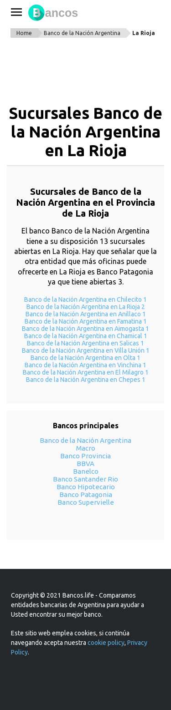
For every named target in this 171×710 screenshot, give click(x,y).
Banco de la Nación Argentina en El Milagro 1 (86, 372)
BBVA (85, 463)
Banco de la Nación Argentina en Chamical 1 (85, 336)
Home (24, 33)
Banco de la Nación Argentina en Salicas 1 (85, 343)
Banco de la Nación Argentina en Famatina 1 (86, 321)
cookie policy (106, 642)
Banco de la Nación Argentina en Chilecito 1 (85, 299)
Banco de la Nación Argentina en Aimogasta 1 (85, 328)
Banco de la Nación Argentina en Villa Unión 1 (86, 350)
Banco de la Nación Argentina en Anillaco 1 (86, 314)
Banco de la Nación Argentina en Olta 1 (85, 357)
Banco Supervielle (85, 502)
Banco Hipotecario (86, 487)
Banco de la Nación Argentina (82, 33)
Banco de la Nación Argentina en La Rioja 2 (85, 306)
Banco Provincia (85, 456)
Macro (85, 448)
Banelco (85, 471)
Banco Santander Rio (85, 479)
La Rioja (143, 33)
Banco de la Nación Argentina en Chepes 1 (85, 379)
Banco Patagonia (85, 494)
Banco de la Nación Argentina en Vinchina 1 (85, 365)
